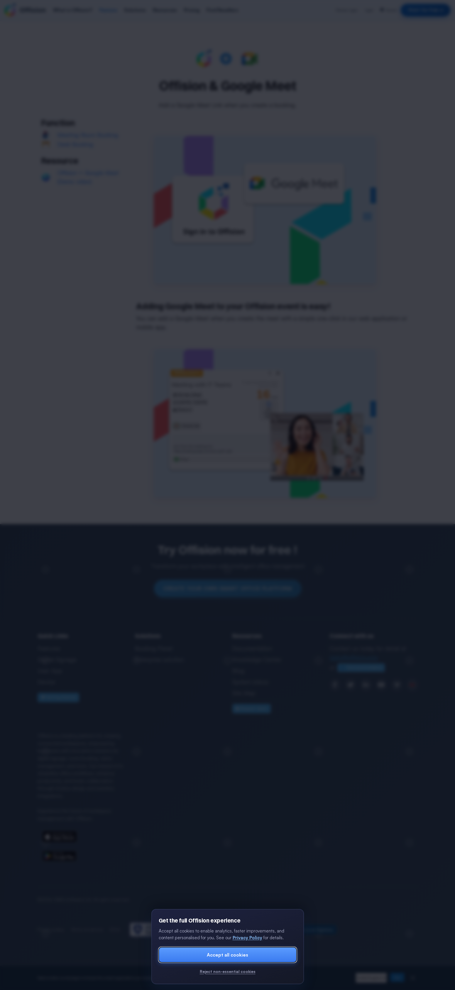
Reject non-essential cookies (228, 971)
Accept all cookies (227, 955)
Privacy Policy (247, 937)
